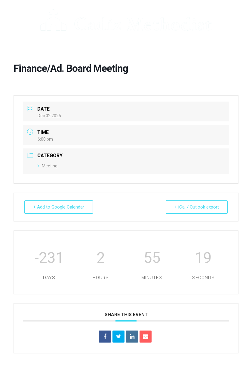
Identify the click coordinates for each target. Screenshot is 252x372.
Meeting (47, 165)
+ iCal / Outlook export (196, 207)
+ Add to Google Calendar (58, 207)
